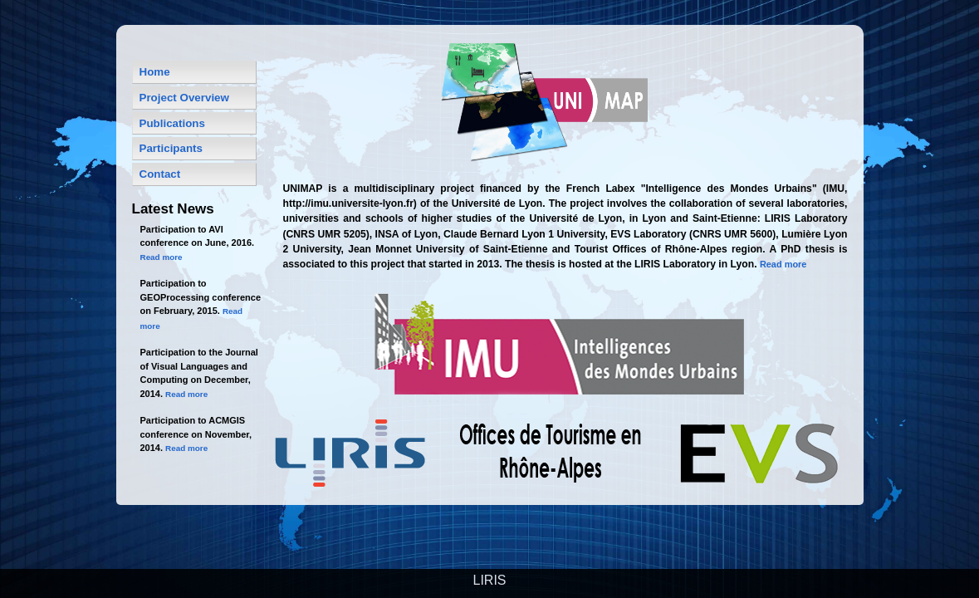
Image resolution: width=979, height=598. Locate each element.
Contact (160, 174)
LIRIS (489, 580)
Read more (783, 264)
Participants (171, 148)
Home (155, 72)
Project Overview (184, 97)
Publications (172, 123)
